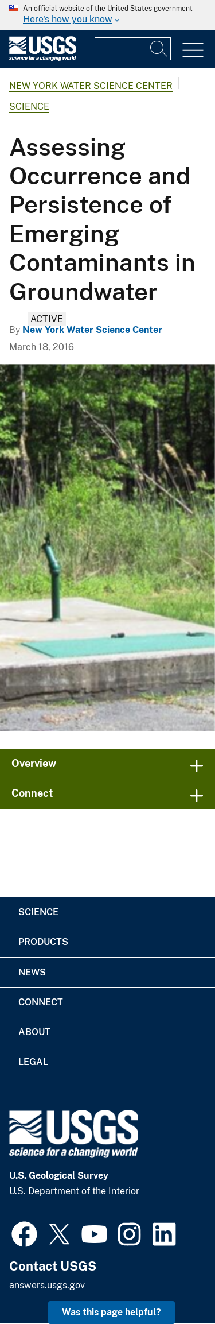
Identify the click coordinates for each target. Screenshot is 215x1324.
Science (29, 106)
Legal (33, 1061)
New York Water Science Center (91, 85)
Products (43, 941)
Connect (32, 793)
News (32, 972)
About (34, 1032)
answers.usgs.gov (47, 1285)
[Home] (42, 58)
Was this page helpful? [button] (111, 1312)
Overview (33, 763)
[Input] (133, 48)
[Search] (159, 48)
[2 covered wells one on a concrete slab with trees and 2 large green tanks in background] (107, 547)
